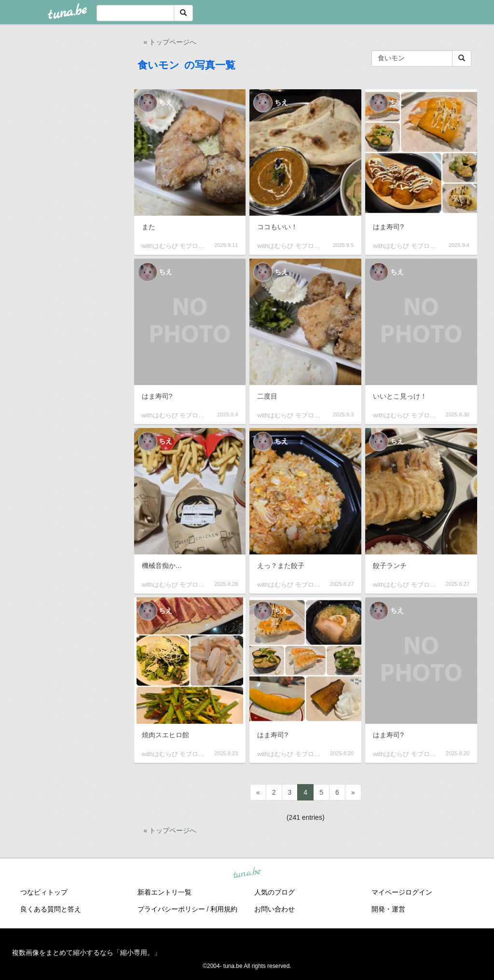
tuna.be (246, 873)
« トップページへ (170, 42)
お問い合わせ (274, 909)
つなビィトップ (44, 892)
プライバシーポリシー (171, 909)
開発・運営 (388, 909)
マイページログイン (401, 892)
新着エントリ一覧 (164, 892)
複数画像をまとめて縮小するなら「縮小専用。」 (86, 952)
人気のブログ (274, 892)
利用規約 (223, 909)
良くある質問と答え (50, 909)
